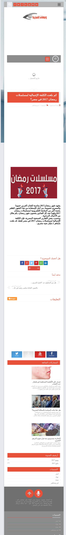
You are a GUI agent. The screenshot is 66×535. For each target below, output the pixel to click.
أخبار (56, 441)
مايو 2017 (54, 430)
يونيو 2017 (54, 427)
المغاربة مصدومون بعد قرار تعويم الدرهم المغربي (48, 406)
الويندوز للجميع (18, 532)
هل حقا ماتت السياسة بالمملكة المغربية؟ (22, 377)
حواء (56, 444)
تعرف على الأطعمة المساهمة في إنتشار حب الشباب (48, 377)
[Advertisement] (33, 123)
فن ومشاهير (34, 105)
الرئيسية (42, 105)
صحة (56, 447)
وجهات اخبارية (32, 532)
